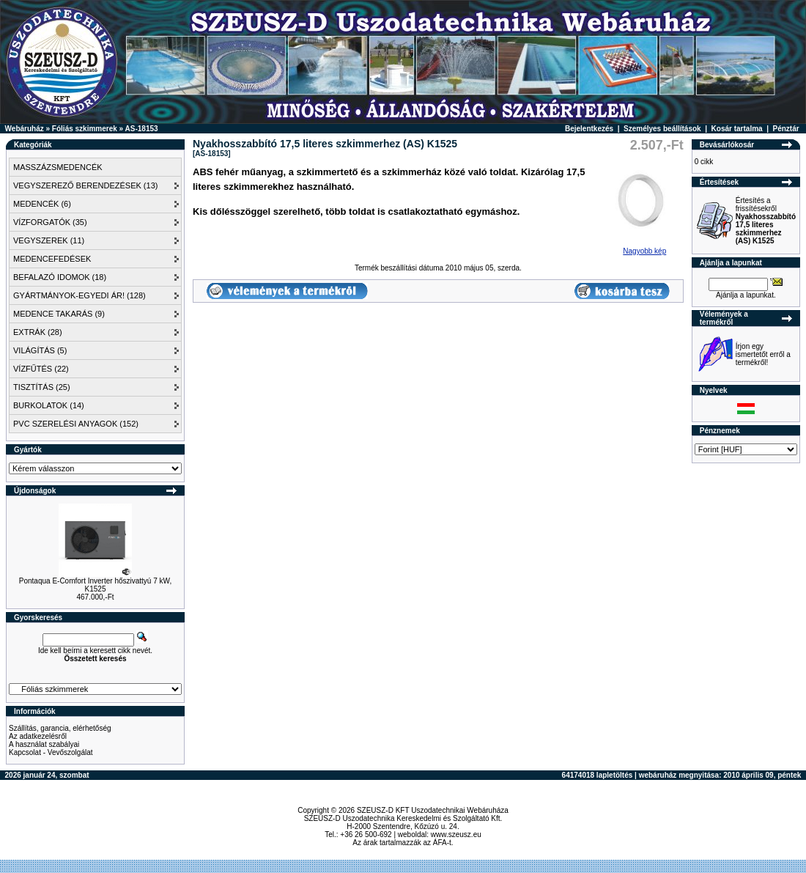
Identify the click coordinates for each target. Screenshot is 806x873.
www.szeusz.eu (456, 834)
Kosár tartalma (737, 129)
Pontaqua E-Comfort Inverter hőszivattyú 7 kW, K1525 (95, 585)
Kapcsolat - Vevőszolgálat (51, 752)
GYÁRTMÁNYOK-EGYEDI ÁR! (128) (79, 295)
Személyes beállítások (662, 129)
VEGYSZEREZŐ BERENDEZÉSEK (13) (85, 185)
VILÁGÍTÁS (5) (40, 350)
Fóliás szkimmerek (84, 129)
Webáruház (24, 129)
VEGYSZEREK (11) (48, 240)
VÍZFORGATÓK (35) (50, 222)
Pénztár (786, 129)
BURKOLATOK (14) (48, 405)
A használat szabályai (44, 744)
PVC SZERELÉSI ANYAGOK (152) (75, 423)
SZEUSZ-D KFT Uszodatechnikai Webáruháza (433, 810)
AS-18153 (141, 129)
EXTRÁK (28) (37, 332)
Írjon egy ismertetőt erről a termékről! (763, 354)
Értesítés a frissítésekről (766, 220)
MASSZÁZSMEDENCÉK (58, 167)
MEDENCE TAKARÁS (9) (59, 313)
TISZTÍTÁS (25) (41, 387)
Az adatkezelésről (38, 736)
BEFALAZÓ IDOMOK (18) (59, 277)
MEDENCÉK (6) (42, 203)
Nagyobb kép (645, 247)
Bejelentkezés (589, 129)
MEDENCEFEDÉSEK (52, 258)
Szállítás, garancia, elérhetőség (60, 728)
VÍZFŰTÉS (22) (41, 368)
